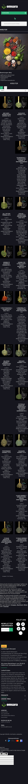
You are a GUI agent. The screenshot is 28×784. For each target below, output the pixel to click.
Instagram (23, 629)
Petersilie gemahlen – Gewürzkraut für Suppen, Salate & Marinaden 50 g (21, 408)
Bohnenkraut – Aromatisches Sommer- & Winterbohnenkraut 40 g (21, 160)
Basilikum (20, 605)
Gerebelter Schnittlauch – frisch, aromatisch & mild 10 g (21, 265)
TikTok (20, 633)
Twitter (23, 624)
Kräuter (3, 30)
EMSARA (7, 734)
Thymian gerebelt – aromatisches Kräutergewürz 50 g (21, 540)
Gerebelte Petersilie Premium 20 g (6, 264)
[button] (14, 18)
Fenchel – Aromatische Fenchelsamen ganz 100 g (21, 216)
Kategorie (5, 13)
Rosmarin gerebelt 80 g (21, 452)
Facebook (18, 624)
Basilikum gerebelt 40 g (21, 114)
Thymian (6, 606)
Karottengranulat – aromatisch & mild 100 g (6, 309)
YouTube (18, 629)
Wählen (14, 91)
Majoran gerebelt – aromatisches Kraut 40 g (6, 363)
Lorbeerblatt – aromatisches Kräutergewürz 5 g (21, 310)
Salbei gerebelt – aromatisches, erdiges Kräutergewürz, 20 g (21, 498)
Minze (25, 605)
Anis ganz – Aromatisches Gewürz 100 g (6, 115)
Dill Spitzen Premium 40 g (6, 214)
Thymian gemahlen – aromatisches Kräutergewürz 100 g (6, 541)
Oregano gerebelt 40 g (21, 362)
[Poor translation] (5, 754)
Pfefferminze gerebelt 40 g (6, 452)
